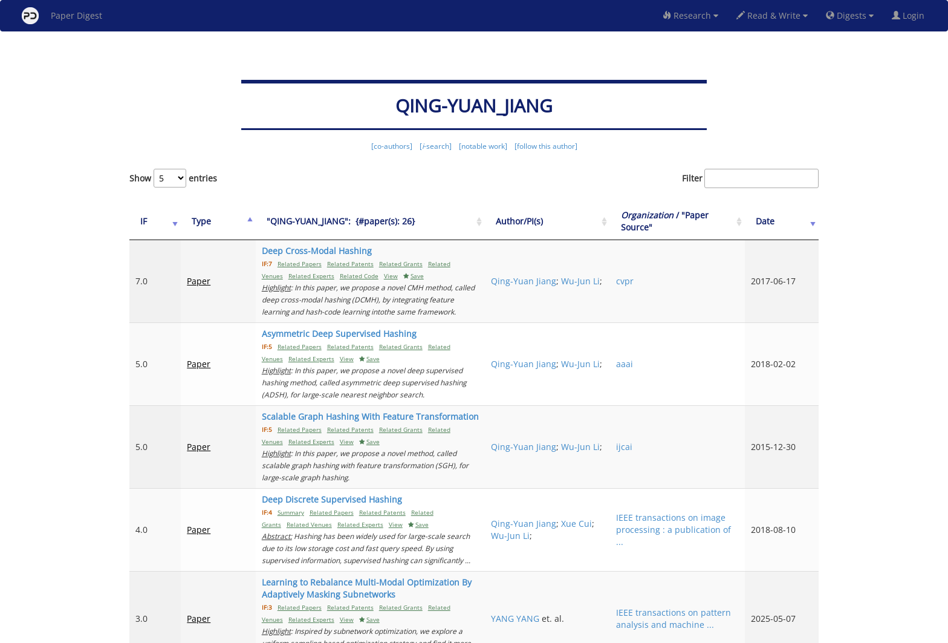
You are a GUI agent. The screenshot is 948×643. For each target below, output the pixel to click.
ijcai (675, 398)
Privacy (508, 632)
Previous (609, 583)
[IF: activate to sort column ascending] (148, 221)
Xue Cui (589, 469)
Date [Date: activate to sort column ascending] (783, 221)
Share (536, 632)
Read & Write (772, 15)
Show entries (173, 178)
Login (910, 15)
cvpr (676, 275)
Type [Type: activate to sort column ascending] (188, 221)
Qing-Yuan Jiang (606, 269)
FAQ (423, 632)
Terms (479, 632)
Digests (850, 15)
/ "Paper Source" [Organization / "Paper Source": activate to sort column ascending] (702, 221)
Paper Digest (62, 15)
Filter (750, 178)
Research (690, 15)
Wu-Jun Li (593, 281)
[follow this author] (546, 146)
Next (800, 583)
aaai (675, 339)
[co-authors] (391, 146)
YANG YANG (598, 534)
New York (572, 632)
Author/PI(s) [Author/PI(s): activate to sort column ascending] (602, 221)
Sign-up (449, 632)
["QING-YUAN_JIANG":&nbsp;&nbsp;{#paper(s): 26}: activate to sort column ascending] (396, 221)
